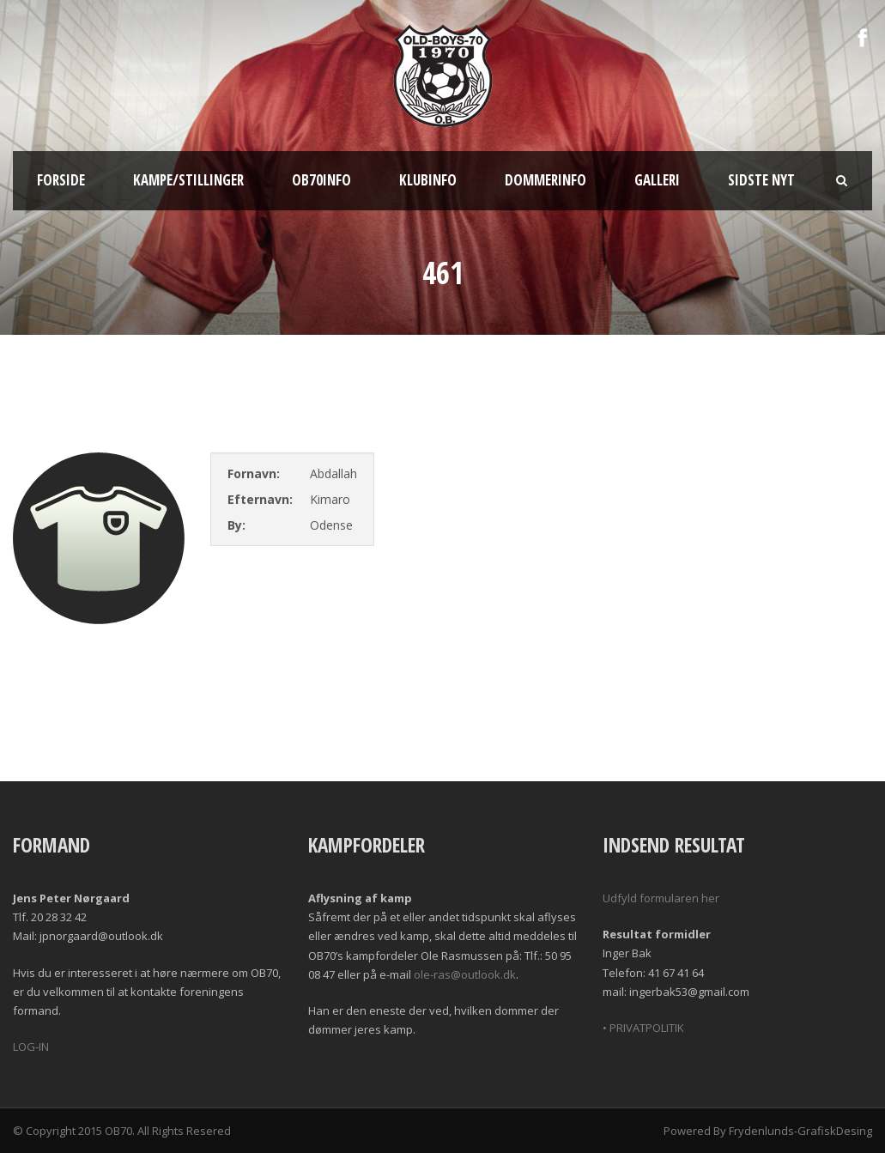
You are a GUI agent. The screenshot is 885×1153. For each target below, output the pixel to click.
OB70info (321, 180)
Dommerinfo (545, 180)
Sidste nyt (761, 180)
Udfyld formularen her (661, 898)
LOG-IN (31, 1046)
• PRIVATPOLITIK (643, 1027)
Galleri (657, 180)
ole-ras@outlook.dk (465, 974)
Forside (61, 180)
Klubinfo (428, 180)
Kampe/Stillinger (188, 180)
